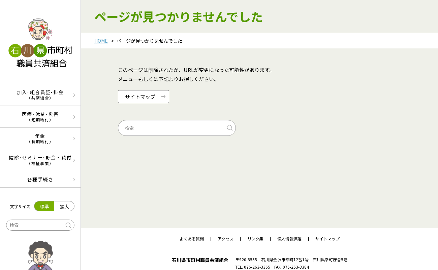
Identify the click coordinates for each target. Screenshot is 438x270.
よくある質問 (192, 239)
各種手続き (40, 179)
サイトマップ (327, 239)
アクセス (225, 239)
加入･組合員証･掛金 (40, 95)
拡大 (64, 206)
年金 (40, 138)
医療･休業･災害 (40, 116)
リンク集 (255, 239)
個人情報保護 (289, 239)
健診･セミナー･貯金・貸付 (40, 160)
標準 (44, 206)
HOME (101, 40)
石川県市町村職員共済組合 (200, 260)
